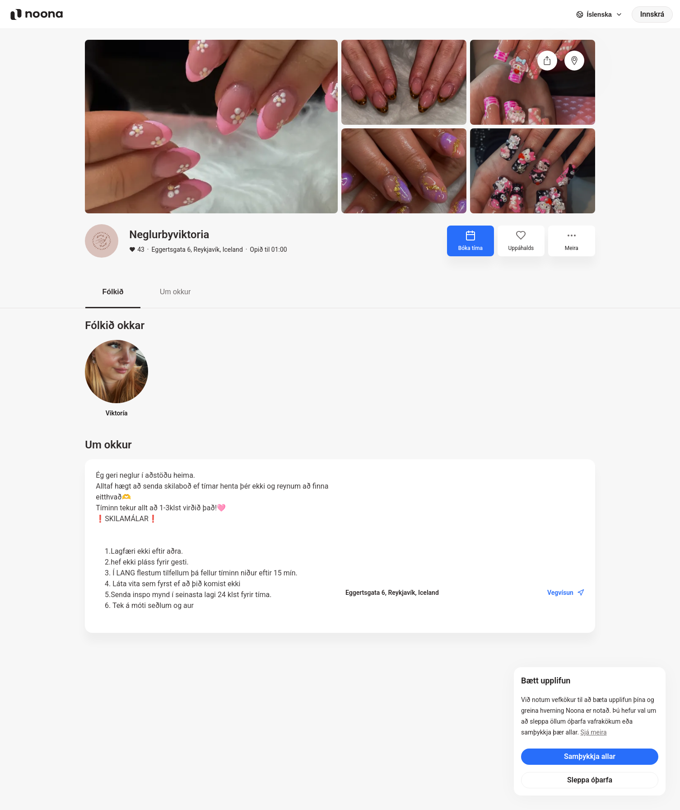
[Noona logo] (36, 14)
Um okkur (175, 292)
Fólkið (112, 292)
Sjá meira (594, 732)
